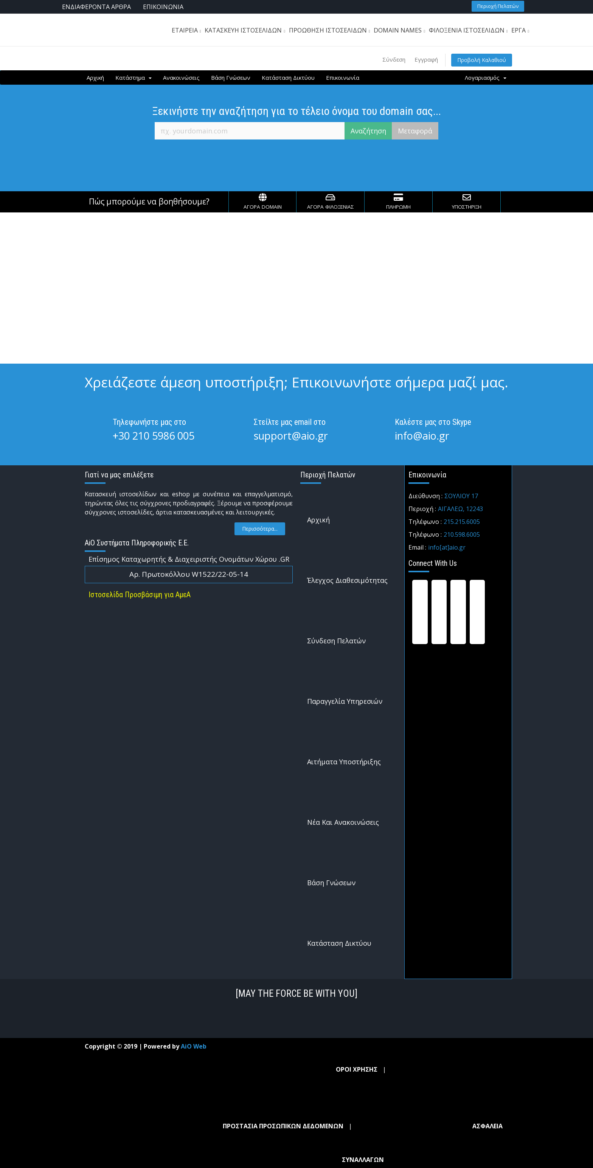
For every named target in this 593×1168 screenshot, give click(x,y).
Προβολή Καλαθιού (481, 60)
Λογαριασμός (485, 77)
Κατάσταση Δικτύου (288, 77)
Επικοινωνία (342, 77)
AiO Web (193, 1046)
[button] (498, 6)
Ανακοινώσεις (181, 77)
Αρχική (95, 77)
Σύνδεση (393, 59)
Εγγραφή (426, 59)
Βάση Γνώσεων (230, 77)
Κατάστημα (133, 77)
